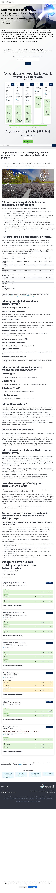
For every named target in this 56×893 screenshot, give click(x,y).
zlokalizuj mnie (28, 141)
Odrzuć (23, 887)
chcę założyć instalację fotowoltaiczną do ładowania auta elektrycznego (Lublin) (7, 775)
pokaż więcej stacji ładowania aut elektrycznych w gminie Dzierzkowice (28, 127)
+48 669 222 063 (5, 791)
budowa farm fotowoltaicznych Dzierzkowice (32, 796)
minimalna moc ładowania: (28, 135)
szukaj (54, 145)
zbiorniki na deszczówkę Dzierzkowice (36, 799)
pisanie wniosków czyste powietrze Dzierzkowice (18, 799)
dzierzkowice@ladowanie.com (8, 792)
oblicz (28, 63)
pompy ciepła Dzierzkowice (15, 798)
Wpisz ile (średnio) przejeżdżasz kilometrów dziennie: (28, 57)
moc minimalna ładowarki (9, 574)
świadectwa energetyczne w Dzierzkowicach (21, 775)
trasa (13, 84)
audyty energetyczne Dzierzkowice (48, 774)
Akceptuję (32, 887)
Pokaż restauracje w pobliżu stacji (13, 605)
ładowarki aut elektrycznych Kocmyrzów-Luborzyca (14, 796)
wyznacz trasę (49, 582)
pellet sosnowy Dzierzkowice (40, 798)
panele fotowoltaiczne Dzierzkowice (33, 801)
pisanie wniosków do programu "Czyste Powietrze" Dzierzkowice (35, 775)
